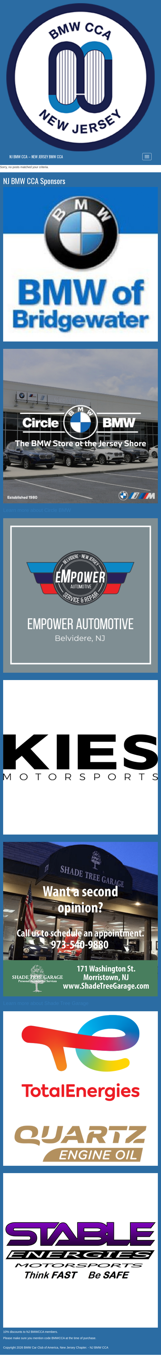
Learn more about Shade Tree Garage (46, 1003)
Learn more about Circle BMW (37, 510)
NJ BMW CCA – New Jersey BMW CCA (36, 156)
